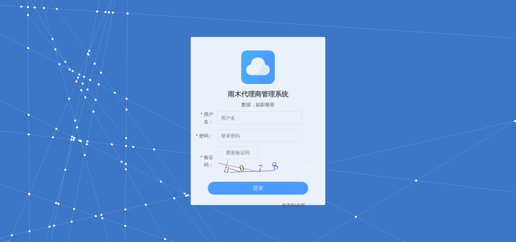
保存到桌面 (293, 205)
